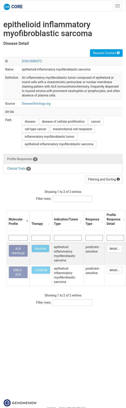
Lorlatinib (40, 270)
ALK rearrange (18, 251)
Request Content (106, 53)
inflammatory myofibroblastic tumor (49, 136)
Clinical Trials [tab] (19, 169)
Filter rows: (43, 198)
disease (30, 121)
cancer (95, 121)
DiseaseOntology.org (36, 103)
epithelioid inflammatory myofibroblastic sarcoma (59, 144)
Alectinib (40, 248)
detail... (115, 248)
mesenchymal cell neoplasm (72, 129)
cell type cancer (35, 129)
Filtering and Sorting (104, 179)
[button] (27, 221)
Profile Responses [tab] (22, 159)
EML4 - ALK (18, 272)
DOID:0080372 (32, 61)
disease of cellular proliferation (63, 121)
